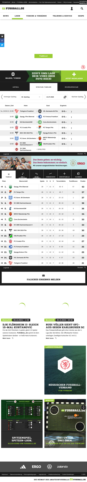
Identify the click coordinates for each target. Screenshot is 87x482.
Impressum (5, 474)
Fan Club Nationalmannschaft (47, 2)
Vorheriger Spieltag (8, 97)
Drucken (81, 154)
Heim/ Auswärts (36, 175)
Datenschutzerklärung (16, 474)
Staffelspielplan (71, 87)
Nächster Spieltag (79, 97)
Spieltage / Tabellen (43, 87)
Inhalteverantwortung (54, 474)
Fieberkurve (50, 174)
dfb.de (13, 2)
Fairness (78, 174)
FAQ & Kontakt (67, 2)
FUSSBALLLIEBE (22, 2)
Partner (60, 2)
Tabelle (43, 56)
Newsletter (76, 2)
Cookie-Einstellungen (68, 474)
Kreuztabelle (64, 174)
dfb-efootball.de (33, 2)
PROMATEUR (6, 2)
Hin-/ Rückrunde (22, 175)
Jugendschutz (42, 474)
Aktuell (16, 87)
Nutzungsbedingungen (30, 474)
